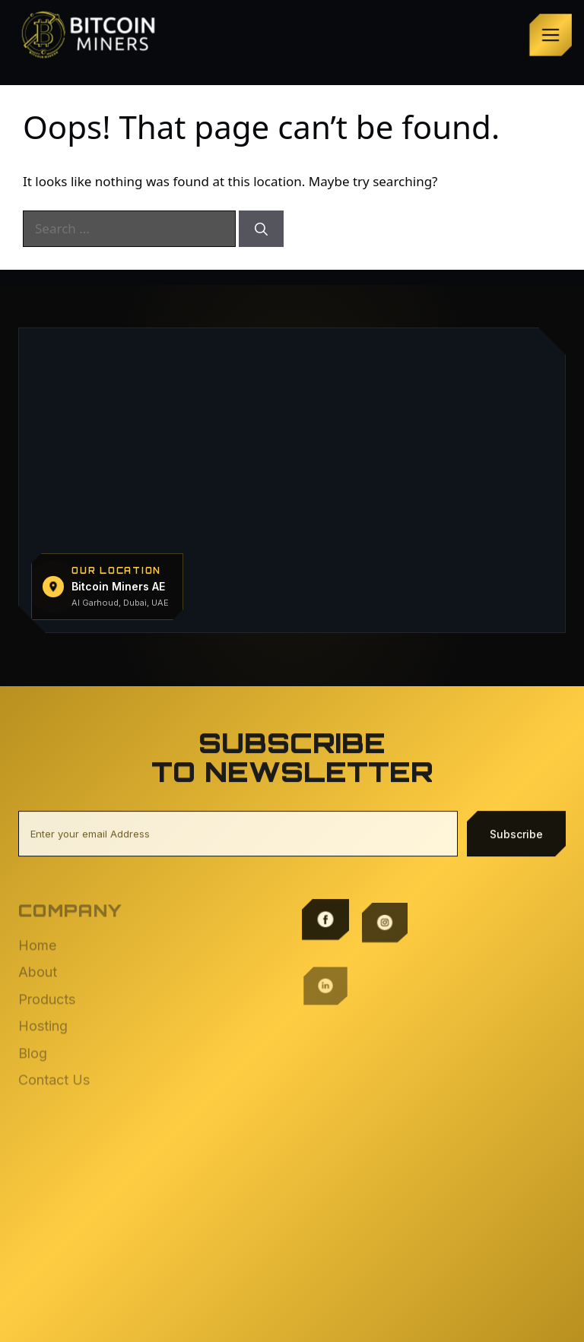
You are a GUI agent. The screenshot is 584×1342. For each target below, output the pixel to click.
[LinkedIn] (325, 975)
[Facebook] (325, 916)
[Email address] (238, 836)
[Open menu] (550, 35)
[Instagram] (384, 916)
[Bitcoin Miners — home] (92, 35)
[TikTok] (325, 1035)
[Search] (261, 228)
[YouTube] (384, 1035)
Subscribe (516, 836)
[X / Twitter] (384, 975)
